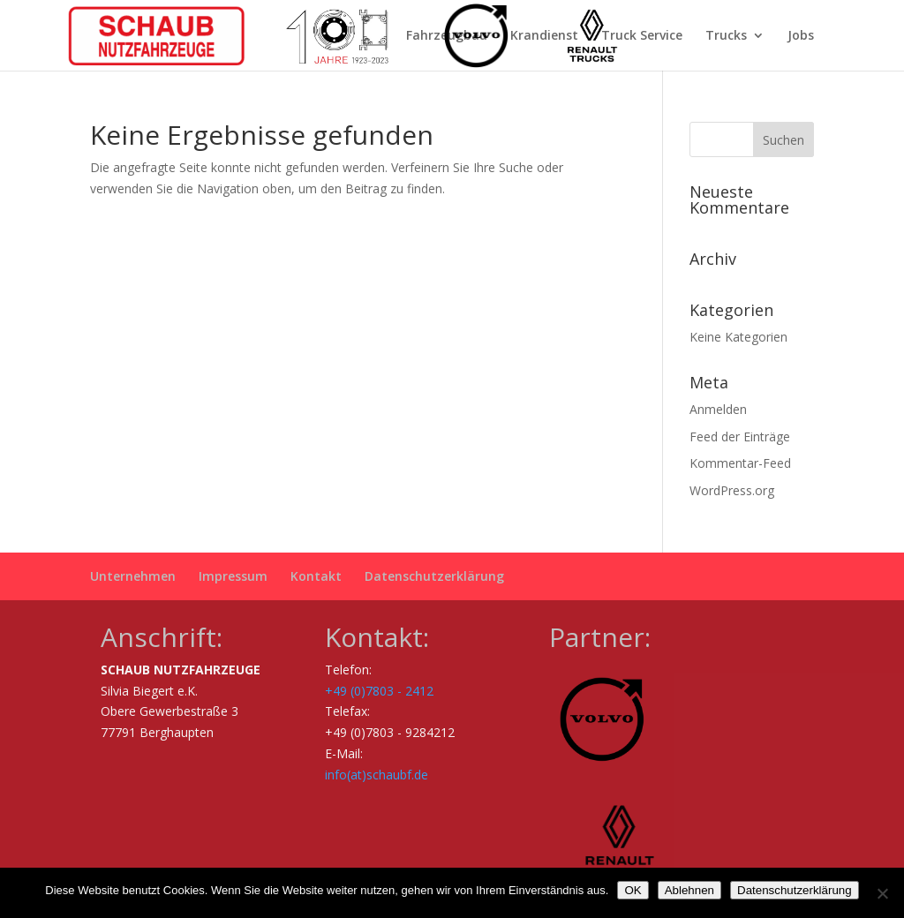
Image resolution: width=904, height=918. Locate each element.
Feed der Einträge (739, 436)
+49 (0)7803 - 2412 (379, 690)
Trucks (726, 36)
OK (632, 890)
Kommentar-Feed (740, 463)
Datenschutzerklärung (434, 576)
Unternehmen (133, 576)
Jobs (800, 36)
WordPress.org (731, 490)
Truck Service (641, 36)
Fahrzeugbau (446, 36)
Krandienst (544, 36)
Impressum (233, 576)
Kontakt (316, 576)
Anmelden (718, 409)
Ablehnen (689, 890)
